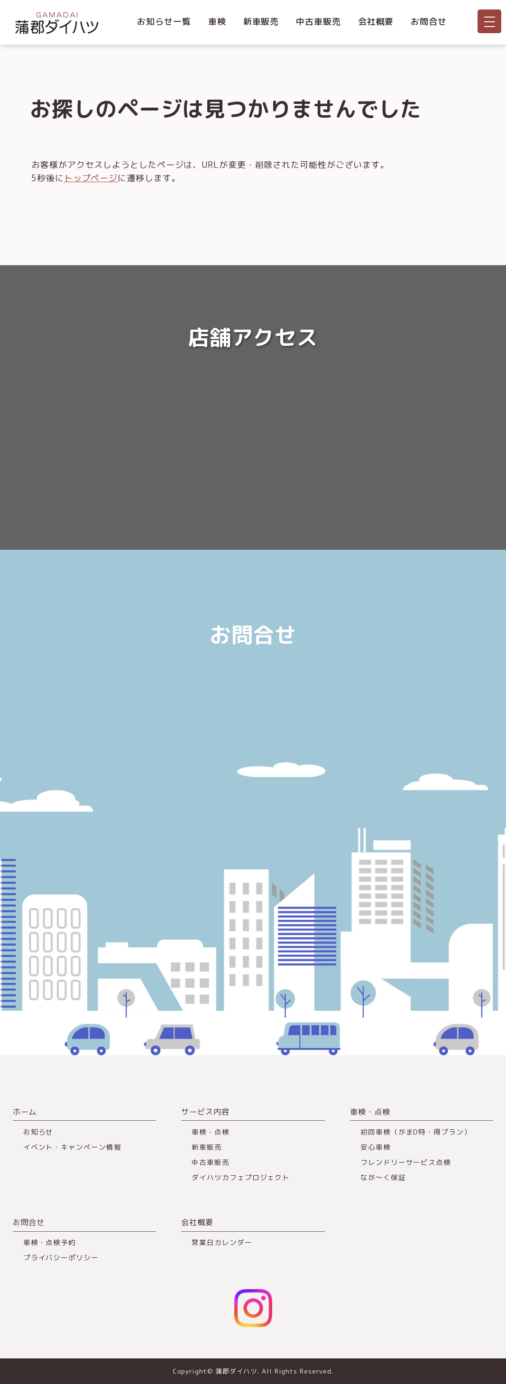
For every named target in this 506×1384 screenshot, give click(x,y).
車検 (217, 22)
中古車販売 (318, 22)
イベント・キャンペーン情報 (72, 1147)
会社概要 (376, 22)
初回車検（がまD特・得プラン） (415, 1132)
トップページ (91, 178)
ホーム (25, 1112)
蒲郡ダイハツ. (237, 1370)
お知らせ (38, 1132)
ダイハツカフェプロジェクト (241, 1177)
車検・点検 (211, 1132)
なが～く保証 (382, 1177)
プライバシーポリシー (61, 1258)
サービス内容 (205, 1112)
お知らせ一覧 (164, 22)
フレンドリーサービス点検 (405, 1162)
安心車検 (375, 1147)
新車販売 (261, 22)
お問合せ (429, 22)
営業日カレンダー (222, 1242)
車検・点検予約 (49, 1242)
